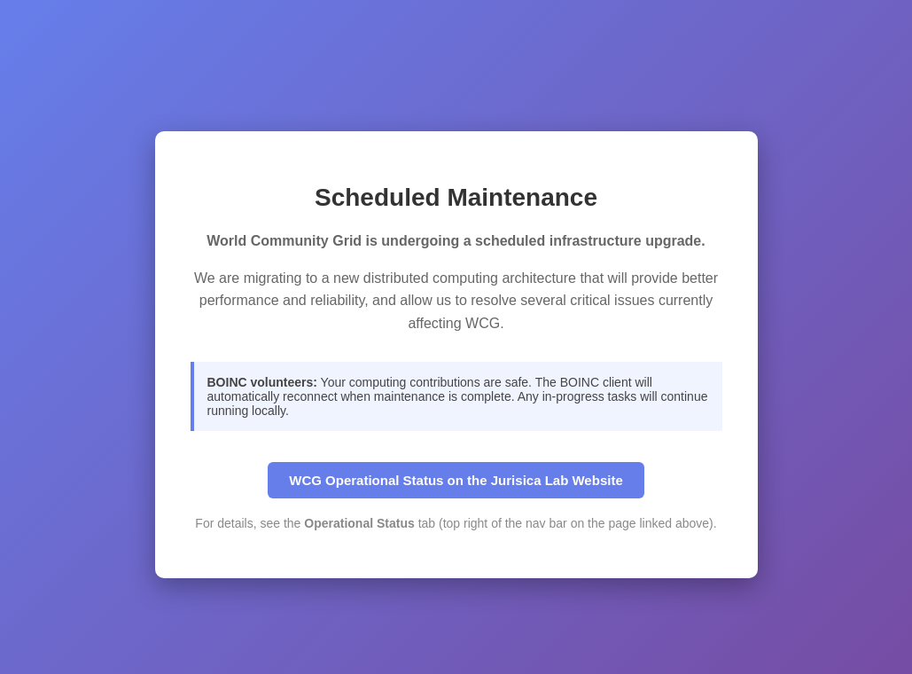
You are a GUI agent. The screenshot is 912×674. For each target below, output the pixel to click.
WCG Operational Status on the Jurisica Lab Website (455, 480)
